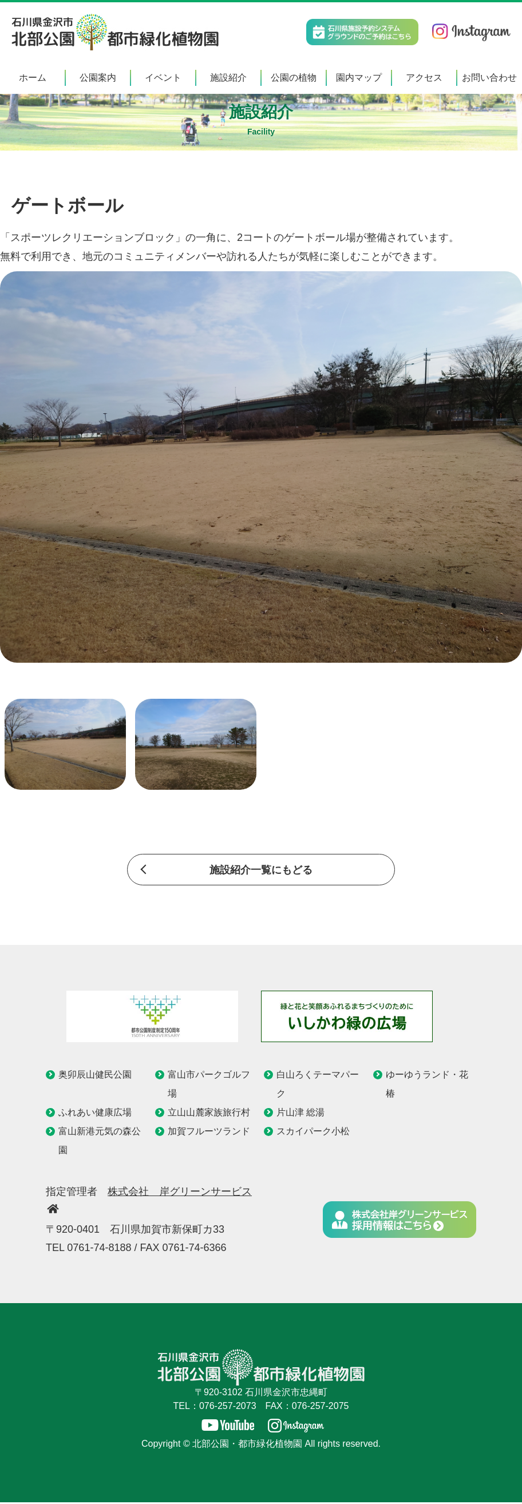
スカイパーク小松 (313, 1132)
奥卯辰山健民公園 (95, 1075)
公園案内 (98, 77)
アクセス (424, 77)
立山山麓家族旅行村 (209, 1113)
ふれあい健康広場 (95, 1113)
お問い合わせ (489, 77)
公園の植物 (294, 77)
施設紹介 (228, 77)
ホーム (32, 77)
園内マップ (359, 77)
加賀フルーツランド (209, 1132)
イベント (163, 77)
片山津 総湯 (300, 1113)
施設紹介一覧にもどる (261, 870)
